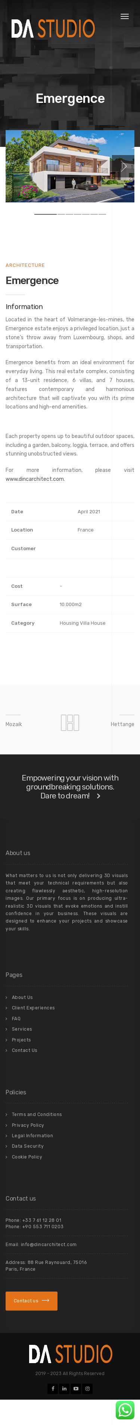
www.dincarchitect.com (35, 479)
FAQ (16, 1018)
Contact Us (24, 1050)
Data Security (28, 1146)
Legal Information (32, 1135)
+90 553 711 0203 (43, 1226)
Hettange (122, 724)
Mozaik (14, 724)
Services (22, 1029)
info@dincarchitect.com (49, 1244)
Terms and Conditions (37, 1114)
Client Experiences (33, 1008)
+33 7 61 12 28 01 (42, 1220)
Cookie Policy (27, 1157)
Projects (21, 1040)
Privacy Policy (28, 1125)
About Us (22, 997)
